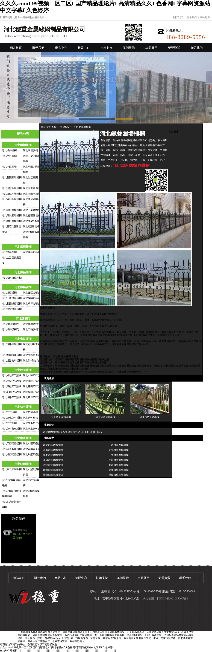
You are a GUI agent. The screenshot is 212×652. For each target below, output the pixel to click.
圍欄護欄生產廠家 (79, 368)
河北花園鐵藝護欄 (12, 303)
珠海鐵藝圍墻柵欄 (53, 475)
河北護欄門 (23, 318)
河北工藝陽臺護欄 (12, 443)
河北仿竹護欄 (22, 406)
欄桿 (151, 365)
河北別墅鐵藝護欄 (12, 309)
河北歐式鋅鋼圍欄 (12, 469)
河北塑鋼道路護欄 (12, 355)
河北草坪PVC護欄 (33, 397)
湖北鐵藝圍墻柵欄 (118, 450)
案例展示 (129, 48)
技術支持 (106, 48)
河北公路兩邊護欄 (33, 355)
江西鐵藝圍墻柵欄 (118, 445)
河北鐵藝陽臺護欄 (12, 454)
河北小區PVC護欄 (33, 375)
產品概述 (173, 131)
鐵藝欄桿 (99, 365)
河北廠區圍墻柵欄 (33, 215)
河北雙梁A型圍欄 (32, 221)
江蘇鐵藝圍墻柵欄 (53, 460)
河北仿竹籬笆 (30, 417)
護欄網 (157, 365)
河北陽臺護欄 (22, 438)
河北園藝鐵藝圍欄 (33, 252)
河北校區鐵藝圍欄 (12, 277)
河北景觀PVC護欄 (11, 386)
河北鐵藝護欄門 (10, 329)
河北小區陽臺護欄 (33, 443)
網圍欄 (165, 365)
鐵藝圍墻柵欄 (70, 356)
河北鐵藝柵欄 (9, 150)
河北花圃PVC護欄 (11, 392)
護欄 (136, 365)
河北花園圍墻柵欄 (12, 177)
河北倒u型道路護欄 (33, 360)
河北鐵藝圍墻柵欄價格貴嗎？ (100, 371)
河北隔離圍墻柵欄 (12, 215)
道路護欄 (119, 365)
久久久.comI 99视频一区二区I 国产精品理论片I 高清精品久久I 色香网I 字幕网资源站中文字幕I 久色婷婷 (56, 647)
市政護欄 (109, 365)
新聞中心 (84, 48)
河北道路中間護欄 (12, 344)
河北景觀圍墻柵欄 (12, 210)
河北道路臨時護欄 (12, 360)
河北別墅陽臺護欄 (33, 454)
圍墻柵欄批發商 (63, 362)
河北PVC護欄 (23, 369)
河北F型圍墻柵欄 (32, 226)
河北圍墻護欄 (30, 150)
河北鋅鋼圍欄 (22, 463)
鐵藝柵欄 (89, 365)
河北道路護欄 (22, 338)
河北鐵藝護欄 (22, 287)
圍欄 (141, 365)
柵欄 (146, 365)
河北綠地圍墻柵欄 (12, 199)
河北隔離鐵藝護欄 (33, 298)
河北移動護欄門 (10, 324)
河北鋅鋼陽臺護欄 (33, 449)
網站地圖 (205, 17)
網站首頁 (16, 48)
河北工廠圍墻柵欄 (33, 210)
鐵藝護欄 (70, 365)
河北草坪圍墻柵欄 (12, 221)
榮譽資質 (174, 48)
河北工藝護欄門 (31, 329)
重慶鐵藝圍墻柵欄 (118, 475)
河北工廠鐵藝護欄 (12, 298)
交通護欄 (129, 365)
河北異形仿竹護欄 (33, 423)
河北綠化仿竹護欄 (12, 417)
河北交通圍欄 (9, 156)
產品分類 (23, 134)
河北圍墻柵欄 (22, 144)
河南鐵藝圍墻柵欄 (53, 450)
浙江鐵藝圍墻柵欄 (118, 460)
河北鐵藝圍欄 (9, 252)
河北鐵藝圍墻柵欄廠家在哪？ (67, 371)
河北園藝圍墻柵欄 (33, 193)
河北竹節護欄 (30, 412)
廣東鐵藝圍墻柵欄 (53, 455)
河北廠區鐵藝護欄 (33, 292)
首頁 (53, 127)
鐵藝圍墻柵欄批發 (99, 359)
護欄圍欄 (181, 365)
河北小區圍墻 (9, 166)
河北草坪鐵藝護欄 (33, 303)
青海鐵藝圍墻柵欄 (53, 470)
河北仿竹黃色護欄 (12, 428)
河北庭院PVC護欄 (33, 381)
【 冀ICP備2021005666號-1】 (173, 598)
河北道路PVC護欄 (11, 397)
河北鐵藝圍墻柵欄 (12, 193)
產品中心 (61, 48)
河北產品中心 (66, 127)
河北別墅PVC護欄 (11, 381)
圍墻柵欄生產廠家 (97, 362)
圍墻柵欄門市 (79, 362)
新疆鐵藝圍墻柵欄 (118, 465)
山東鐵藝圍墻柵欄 (118, 455)
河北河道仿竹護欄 (33, 428)
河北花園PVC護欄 (33, 386)
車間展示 (151, 48)
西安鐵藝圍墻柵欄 (53, 445)
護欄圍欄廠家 (62, 368)
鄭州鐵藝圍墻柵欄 (118, 470)
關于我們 (178, 17)
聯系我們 (192, 17)
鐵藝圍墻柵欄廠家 (79, 359)
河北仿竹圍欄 (9, 423)
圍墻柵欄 (58, 356)
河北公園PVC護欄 (33, 392)
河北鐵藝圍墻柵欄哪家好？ (131, 371)
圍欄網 (172, 365)
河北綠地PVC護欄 (11, 375)
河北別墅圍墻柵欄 (12, 188)
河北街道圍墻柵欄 (33, 188)
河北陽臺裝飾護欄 (12, 449)
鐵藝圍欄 (79, 365)
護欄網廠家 (192, 365)
